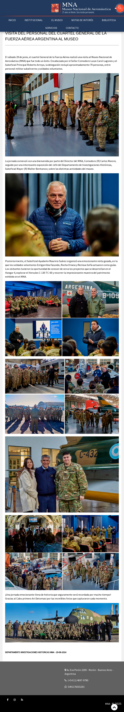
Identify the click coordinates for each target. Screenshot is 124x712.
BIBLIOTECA (109, 20)
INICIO (12, 20)
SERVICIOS (51, 27)
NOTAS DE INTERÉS (82, 20)
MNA (107, 703)
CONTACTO (72, 27)
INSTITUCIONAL (34, 20)
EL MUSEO (57, 20)
